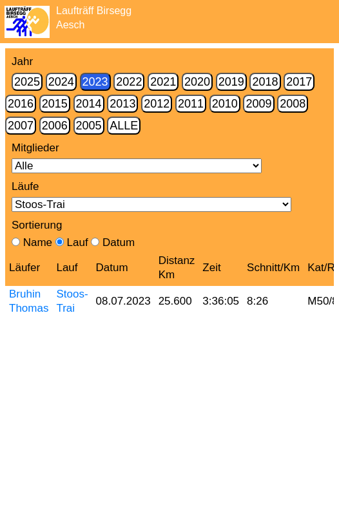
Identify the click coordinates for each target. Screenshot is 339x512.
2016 (21, 103)
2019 (231, 81)
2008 (292, 103)
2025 (27, 81)
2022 (129, 81)
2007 (21, 125)
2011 (191, 103)
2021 (163, 81)
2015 (55, 103)
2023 (95, 81)
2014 (89, 103)
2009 (258, 103)
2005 (89, 125)
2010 (225, 103)
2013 (122, 103)
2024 (61, 81)
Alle (124, 125)
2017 (299, 81)
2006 (55, 125)
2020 (197, 81)
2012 (157, 103)
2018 (265, 81)
